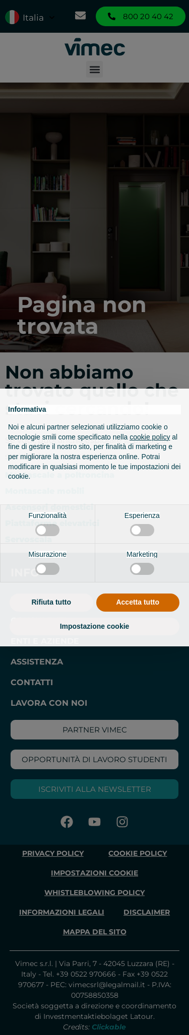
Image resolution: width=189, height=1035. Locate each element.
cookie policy (150, 437)
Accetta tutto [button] (137, 602)
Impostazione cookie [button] (95, 626)
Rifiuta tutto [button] (51, 602)
